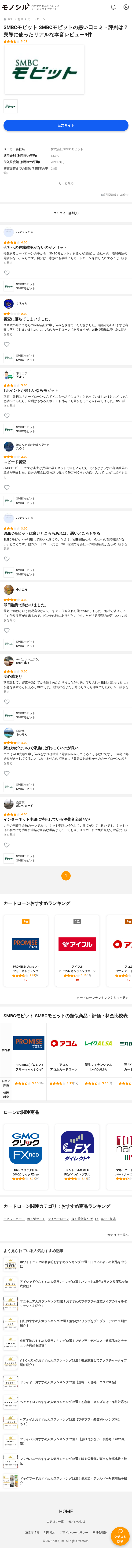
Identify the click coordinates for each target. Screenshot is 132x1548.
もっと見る (66, 183)
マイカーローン (58, 1219)
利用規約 (49, 1532)
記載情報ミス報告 (114, 195)
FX (97, 1219)
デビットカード (14, 1219)
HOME (66, 1511)
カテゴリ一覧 (55, 1521)
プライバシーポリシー (74, 1532)
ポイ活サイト (36, 1219)
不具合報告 (100, 1532)
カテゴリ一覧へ (117, 1235)
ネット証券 (108, 1219)
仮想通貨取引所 (82, 1219)
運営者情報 (32, 1532)
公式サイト (66, 125)
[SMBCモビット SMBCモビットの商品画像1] (44, 69)
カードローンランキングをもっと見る (102, 998)
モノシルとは (76, 1521)
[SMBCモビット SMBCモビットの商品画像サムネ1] (11, 106)
